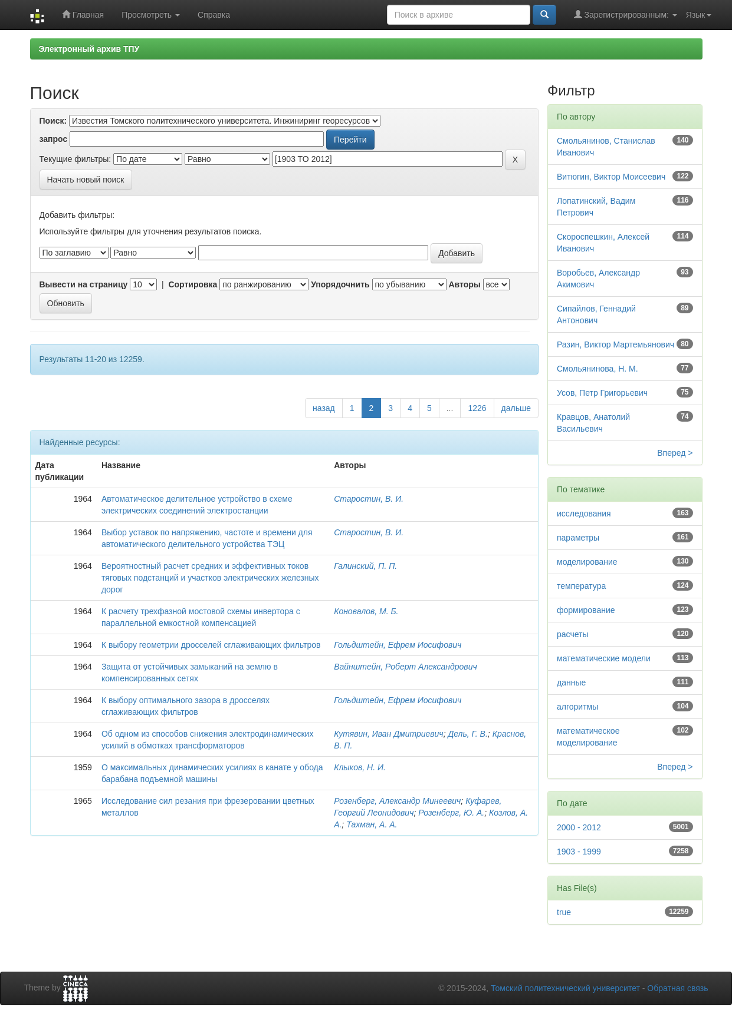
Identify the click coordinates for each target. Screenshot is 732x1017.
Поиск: (53, 120)
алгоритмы (577, 706)
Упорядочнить (340, 284)
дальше (516, 408)
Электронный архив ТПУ (89, 49)
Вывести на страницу (84, 284)
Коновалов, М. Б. (366, 611)
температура (581, 586)
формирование (586, 610)
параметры (578, 537)
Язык (698, 14)
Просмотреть (151, 14)
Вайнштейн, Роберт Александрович (405, 666)
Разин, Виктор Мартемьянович (615, 344)
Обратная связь (677, 988)
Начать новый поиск (85, 179)
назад (324, 408)
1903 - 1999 (579, 851)
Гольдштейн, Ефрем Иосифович (397, 645)
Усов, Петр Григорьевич (602, 392)
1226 (477, 408)
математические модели (604, 658)
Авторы (464, 284)
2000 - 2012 (579, 827)
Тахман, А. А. (371, 824)
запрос (54, 139)
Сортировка (192, 284)
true (564, 912)
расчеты (573, 634)
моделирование (587, 562)
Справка (214, 14)
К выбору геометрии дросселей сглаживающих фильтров (211, 645)
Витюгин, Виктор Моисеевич (611, 176)
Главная (83, 14)
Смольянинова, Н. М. (597, 368)
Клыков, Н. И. (360, 767)
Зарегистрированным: (625, 14)
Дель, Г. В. (467, 733)
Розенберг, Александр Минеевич (397, 801)
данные (571, 682)
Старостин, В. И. (368, 498)
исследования (584, 513)
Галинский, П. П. (365, 566)
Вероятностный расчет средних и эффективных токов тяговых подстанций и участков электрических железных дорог (210, 577)
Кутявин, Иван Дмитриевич (389, 733)
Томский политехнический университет (565, 988)
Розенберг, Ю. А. (451, 812)
